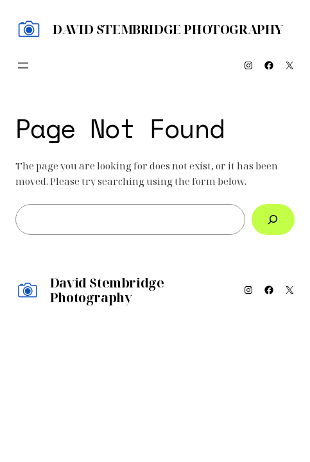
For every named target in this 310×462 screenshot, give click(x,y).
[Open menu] (23, 65)
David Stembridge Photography (168, 29)
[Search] (273, 219)
